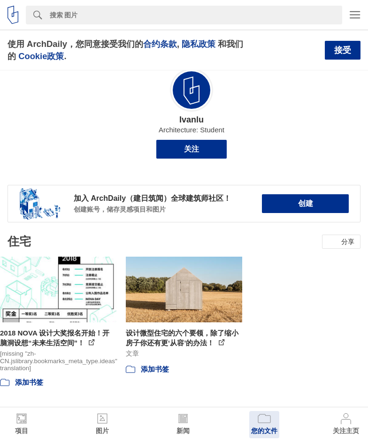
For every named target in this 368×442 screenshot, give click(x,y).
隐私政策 (198, 44)
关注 (191, 149)
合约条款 (160, 44)
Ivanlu (191, 119)
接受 (342, 50)
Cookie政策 (41, 56)
